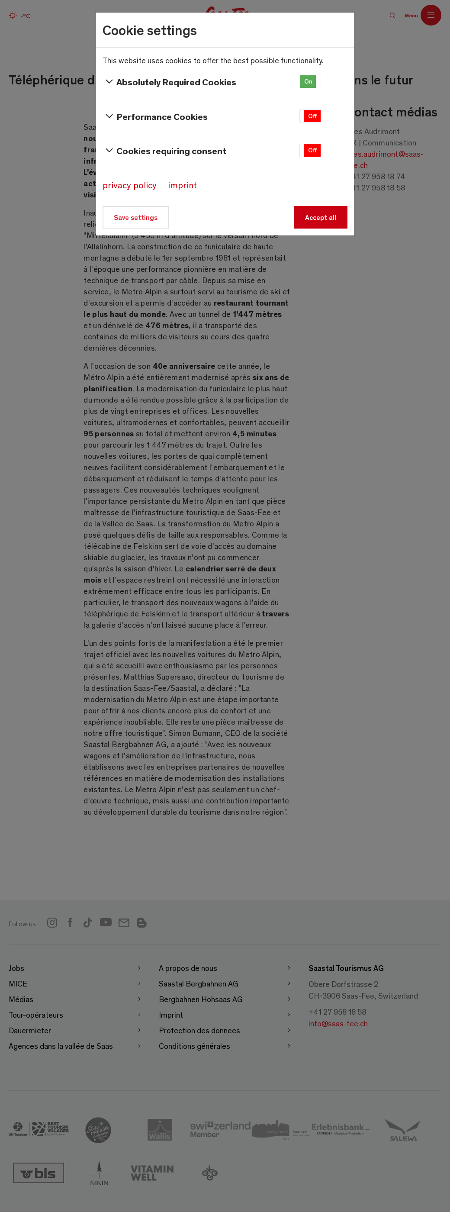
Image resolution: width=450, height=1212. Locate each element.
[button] (310, 81)
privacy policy (130, 185)
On (308, 81)
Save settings (136, 217)
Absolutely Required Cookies (169, 82)
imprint (182, 185)
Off (312, 116)
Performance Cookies (155, 116)
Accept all (320, 217)
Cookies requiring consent (164, 151)
